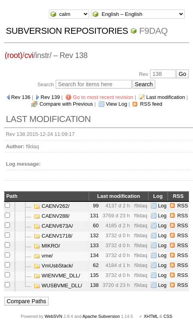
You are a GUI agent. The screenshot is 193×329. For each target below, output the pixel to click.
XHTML (151, 316)
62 (96, 265)
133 (94, 245)
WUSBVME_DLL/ (58, 285)
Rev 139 (50, 97)
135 (94, 275)
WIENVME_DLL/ (57, 276)
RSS (182, 206)
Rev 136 (20, 97)
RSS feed (151, 104)
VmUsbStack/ (53, 266)
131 (94, 216)
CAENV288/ (52, 216)
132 (94, 235)
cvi (28, 55)
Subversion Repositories (67, 31)
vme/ (43, 256)
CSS (168, 316)
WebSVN (53, 316)
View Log (116, 104)
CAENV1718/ (53, 236)
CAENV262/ (52, 206)
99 (96, 206)
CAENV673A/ (53, 226)
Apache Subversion (101, 316)
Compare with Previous (66, 104)
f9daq (153, 31)
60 (96, 225)
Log (162, 206)
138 (94, 285)
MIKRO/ (47, 246)
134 (94, 255)
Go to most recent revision (103, 97)
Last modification (165, 97)
